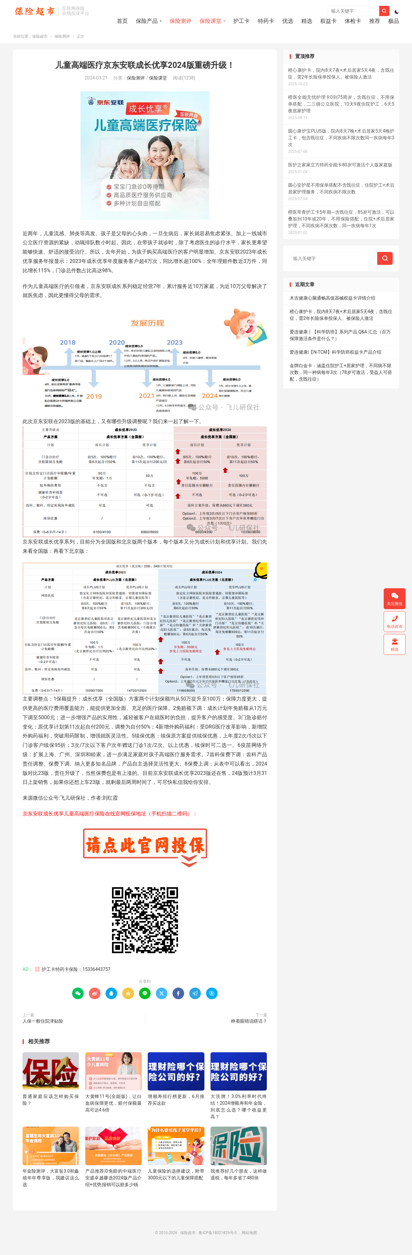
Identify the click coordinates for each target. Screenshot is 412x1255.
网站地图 (249, 1236)
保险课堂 (210, 21)
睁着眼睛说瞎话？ (249, 1025)
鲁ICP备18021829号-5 (218, 1236)
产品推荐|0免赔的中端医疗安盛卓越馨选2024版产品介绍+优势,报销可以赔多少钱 (113, 1181)
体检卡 (353, 21)
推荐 (374, 21)
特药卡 (266, 21)
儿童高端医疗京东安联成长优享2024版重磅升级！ (144, 69)
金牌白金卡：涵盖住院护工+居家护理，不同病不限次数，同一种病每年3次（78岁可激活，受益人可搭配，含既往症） (341, 376)
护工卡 (241, 21)
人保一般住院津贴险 (43, 1025)
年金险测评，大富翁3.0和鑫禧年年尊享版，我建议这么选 (51, 1181)
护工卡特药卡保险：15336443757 (76, 973)
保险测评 (181, 21)
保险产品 (147, 21)
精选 (306, 21)
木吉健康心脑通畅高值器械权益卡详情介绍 (332, 302)
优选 (287, 21)
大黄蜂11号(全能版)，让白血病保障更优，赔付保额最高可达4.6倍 (113, 1107)
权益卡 (328, 21)
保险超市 (34, 11)
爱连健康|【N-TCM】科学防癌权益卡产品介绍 (335, 356)
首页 (122, 21)
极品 (393, 21)
